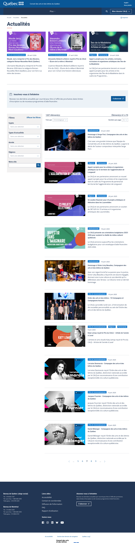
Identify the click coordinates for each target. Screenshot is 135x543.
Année (11, 141)
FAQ (43, 501)
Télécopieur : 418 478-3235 (11, 494)
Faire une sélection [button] (25, 126)
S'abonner (118, 97)
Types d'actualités (16, 131)
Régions (12, 151)
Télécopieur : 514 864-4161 (11, 507)
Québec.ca (86, 530)
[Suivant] (104, 454)
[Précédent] (69, 454)
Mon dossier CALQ (121, 11)
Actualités (16, 17)
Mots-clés (13, 160)
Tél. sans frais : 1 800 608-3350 (12, 492)
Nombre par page (114, 119)
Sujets (11, 122)
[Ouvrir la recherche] (106, 11)
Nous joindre (128, 5)
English (126, 2)
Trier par (49, 119)
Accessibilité (47, 491)
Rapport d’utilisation (50, 504)
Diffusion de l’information (52, 497)
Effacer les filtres (34, 116)
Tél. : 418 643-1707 (9, 490)
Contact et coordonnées (51, 494)
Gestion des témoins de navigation (67, 530)
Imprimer (124, 17)
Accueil (9, 17)
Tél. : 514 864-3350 (9, 503)
